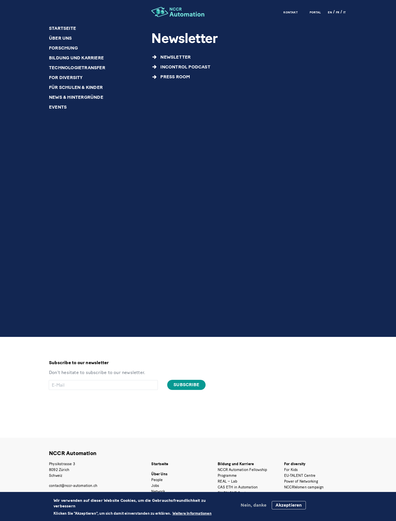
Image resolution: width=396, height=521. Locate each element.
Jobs (155, 485)
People (157, 480)
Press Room (175, 77)
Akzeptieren (289, 505)
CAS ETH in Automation (238, 487)
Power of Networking (301, 481)
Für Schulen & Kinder (76, 87)
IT (344, 12)
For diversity (66, 77)
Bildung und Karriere (76, 58)
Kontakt (290, 12)
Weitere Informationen (192, 513)
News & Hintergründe (76, 97)
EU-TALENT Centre (299, 475)
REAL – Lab (227, 481)
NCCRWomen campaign (304, 487)
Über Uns (60, 38)
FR (337, 12)
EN (330, 12)
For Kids (291, 469)
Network (158, 491)
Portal (315, 12)
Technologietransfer (77, 67)
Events (58, 107)
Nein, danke (253, 505)
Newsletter (175, 57)
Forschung (63, 48)
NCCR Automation (72, 453)
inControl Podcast (185, 67)
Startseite (62, 28)
